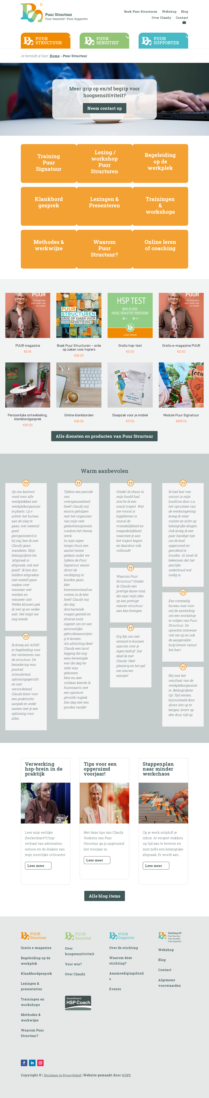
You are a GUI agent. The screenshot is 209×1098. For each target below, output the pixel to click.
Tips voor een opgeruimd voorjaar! (100, 769)
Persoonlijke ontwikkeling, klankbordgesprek (28, 417)
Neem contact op (104, 108)
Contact (182, 18)
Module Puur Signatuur (181, 415)
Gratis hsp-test (130, 346)
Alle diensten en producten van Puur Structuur (104, 436)
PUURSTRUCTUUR (49, 41)
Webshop (169, 11)
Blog (184, 11)
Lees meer (35, 866)
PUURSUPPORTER (166, 41)
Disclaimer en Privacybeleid (62, 1075)
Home (55, 56)
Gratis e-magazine (36, 948)
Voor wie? (73, 964)
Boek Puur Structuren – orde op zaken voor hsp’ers (79, 347)
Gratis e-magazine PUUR (181, 346)
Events (115, 989)
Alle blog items (104, 896)
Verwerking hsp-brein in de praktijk (43, 769)
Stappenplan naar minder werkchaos (158, 769)
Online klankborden (79, 415)
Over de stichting (123, 948)
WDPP (126, 1075)
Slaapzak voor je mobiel (130, 415)
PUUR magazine (28, 346)
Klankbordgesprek (36, 973)
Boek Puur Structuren (140, 11)
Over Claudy (161, 18)
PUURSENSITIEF (107, 41)
